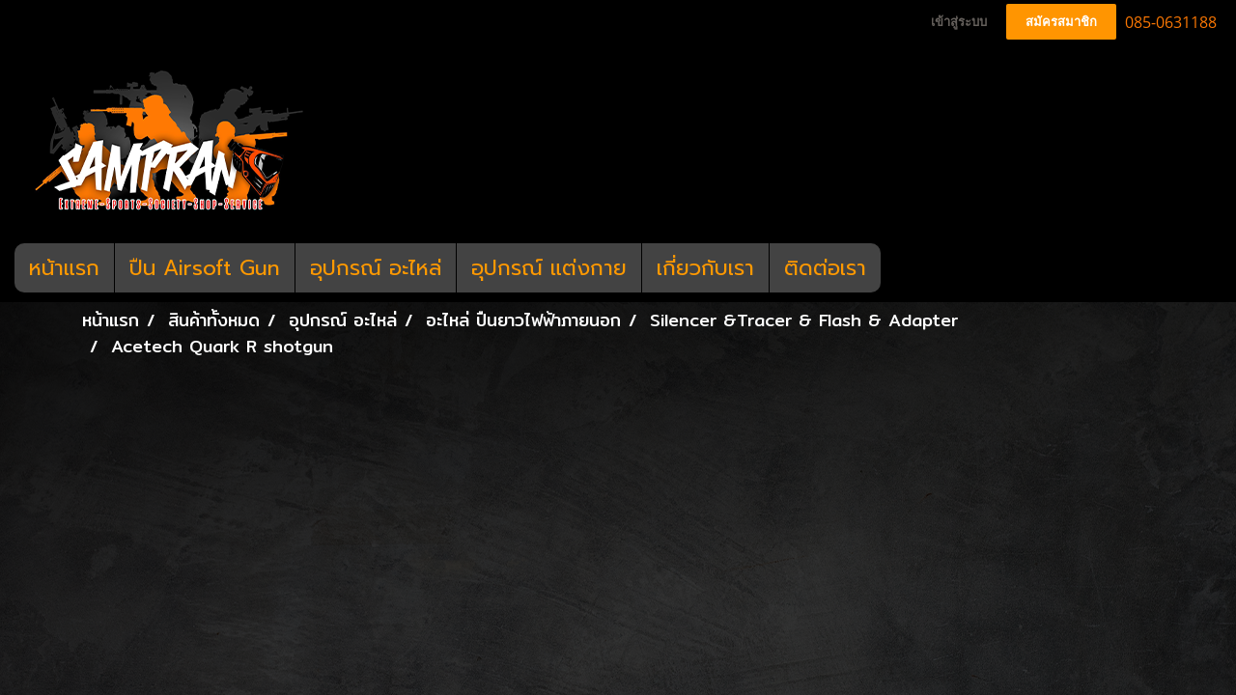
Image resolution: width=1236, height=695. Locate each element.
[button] (898, 268)
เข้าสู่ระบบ (959, 21)
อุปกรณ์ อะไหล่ (375, 268)
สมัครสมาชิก (1061, 21)
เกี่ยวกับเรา (705, 268)
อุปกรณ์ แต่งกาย (549, 268)
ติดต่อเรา (825, 268)
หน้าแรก (64, 268)
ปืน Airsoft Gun (204, 268)
